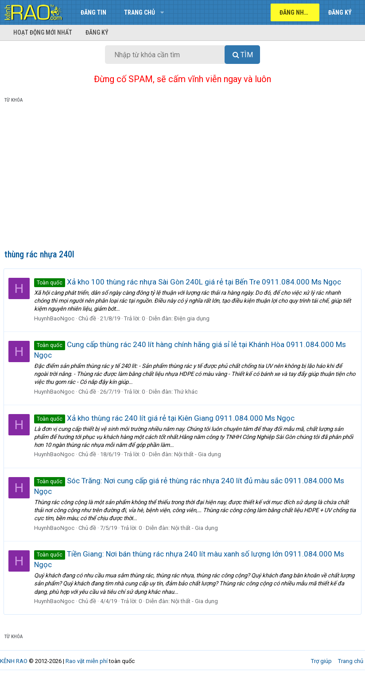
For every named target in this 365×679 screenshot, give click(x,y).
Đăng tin (93, 12)
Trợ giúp (321, 661)
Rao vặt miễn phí (87, 661)
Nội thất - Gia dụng (198, 454)
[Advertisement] (182, 178)
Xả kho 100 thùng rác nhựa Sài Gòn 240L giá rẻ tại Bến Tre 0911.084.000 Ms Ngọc (188, 281)
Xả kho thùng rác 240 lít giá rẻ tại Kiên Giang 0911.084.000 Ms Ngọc (165, 418)
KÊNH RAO (13, 661)
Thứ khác (186, 391)
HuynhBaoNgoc (55, 318)
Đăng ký (97, 32)
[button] (162, 12)
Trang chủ (139, 12)
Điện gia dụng (192, 318)
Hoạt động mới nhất (42, 32)
